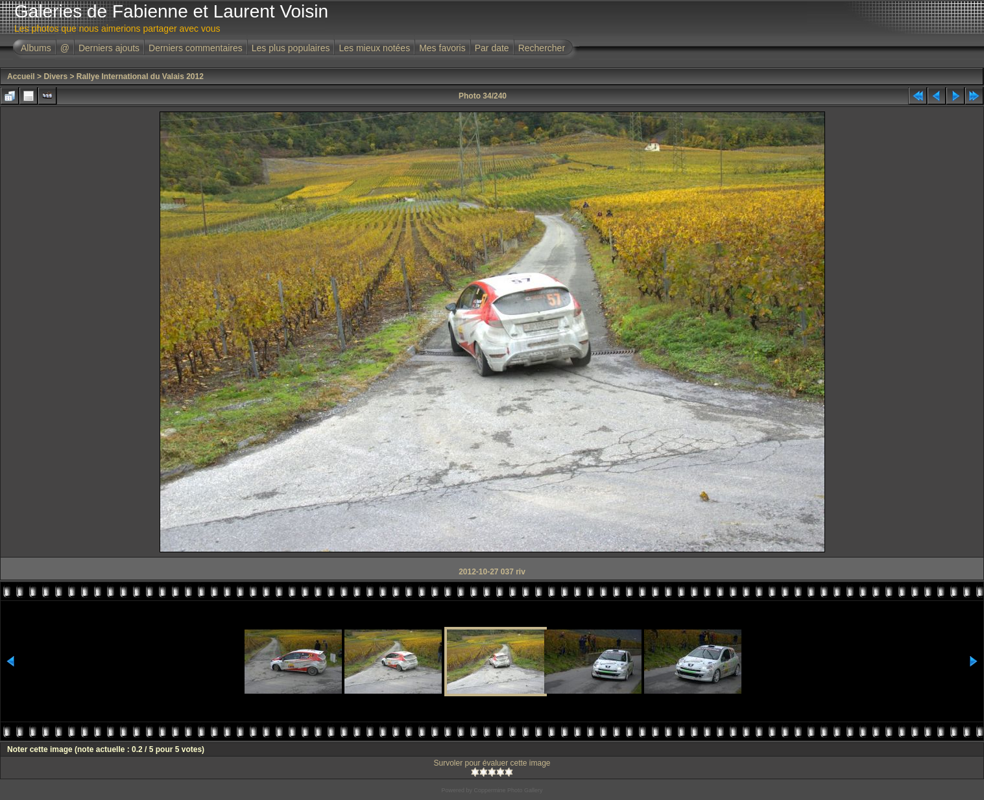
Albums (36, 48)
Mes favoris (442, 48)
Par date (492, 48)
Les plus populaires (291, 48)
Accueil (21, 76)
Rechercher (541, 48)
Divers (55, 76)
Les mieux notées (374, 48)
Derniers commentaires (196, 48)
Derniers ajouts (108, 48)
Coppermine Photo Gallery (508, 790)
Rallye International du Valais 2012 (140, 76)
